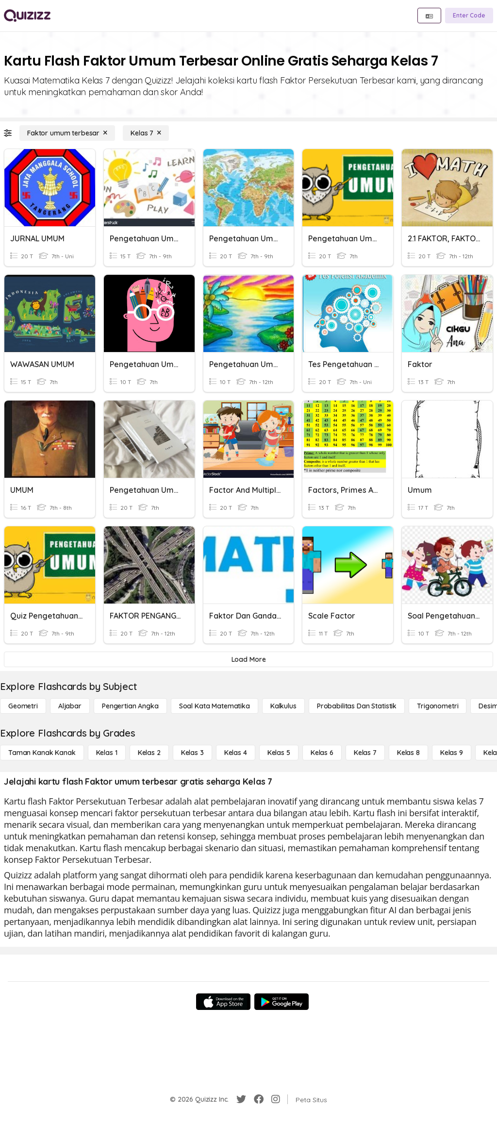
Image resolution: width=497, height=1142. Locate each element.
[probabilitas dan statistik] (357, 706)
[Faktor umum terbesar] (67, 133)
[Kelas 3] (192, 752)
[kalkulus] (283, 706)
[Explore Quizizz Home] (27, 15)
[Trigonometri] (437, 706)
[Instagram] (275, 1099)
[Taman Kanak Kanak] (42, 752)
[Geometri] (23, 706)
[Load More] (248, 659)
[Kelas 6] (322, 752)
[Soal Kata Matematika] (214, 706)
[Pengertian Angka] (130, 706)
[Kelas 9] (451, 752)
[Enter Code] (469, 15)
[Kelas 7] (146, 133)
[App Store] (223, 1001)
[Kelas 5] (278, 752)
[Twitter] (241, 1099)
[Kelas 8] (408, 752)
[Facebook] (259, 1099)
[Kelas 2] (149, 752)
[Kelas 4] (235, 752)
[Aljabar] (70, 706)
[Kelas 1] (107, 752)
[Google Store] (281, 1001)
